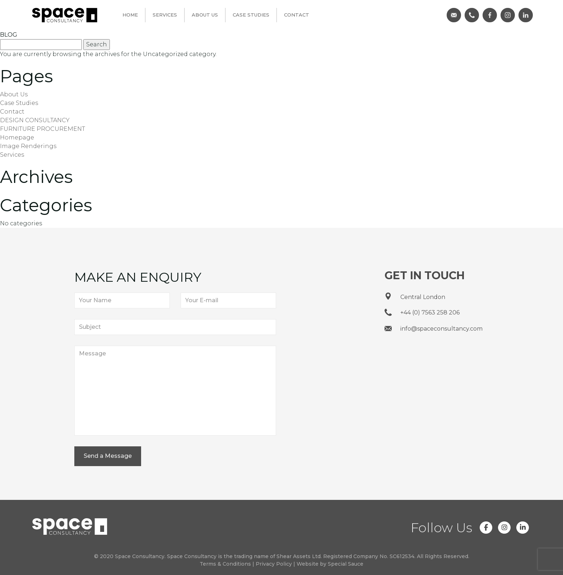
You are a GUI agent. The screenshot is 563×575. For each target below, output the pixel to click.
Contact (296, 15)
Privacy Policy (274, 564)
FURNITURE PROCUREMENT (42, 128)
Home (130, 15)
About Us (205, 15)
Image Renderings (28, 146)
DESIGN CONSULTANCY (35, 120)
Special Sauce (345, 564)
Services (165, 15)
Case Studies (251, 15)
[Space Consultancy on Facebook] (486, 527)
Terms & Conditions (225, 564)
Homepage (17, 137)
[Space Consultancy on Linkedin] (522, 527)
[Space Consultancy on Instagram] (504, 527)
